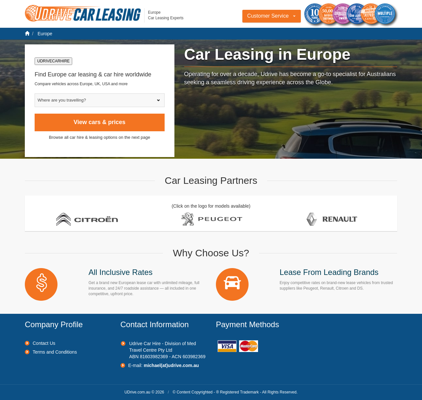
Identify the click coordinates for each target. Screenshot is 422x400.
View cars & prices (99, 122)
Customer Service (268, 16)
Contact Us (44, 343)
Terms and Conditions (55, 352)
